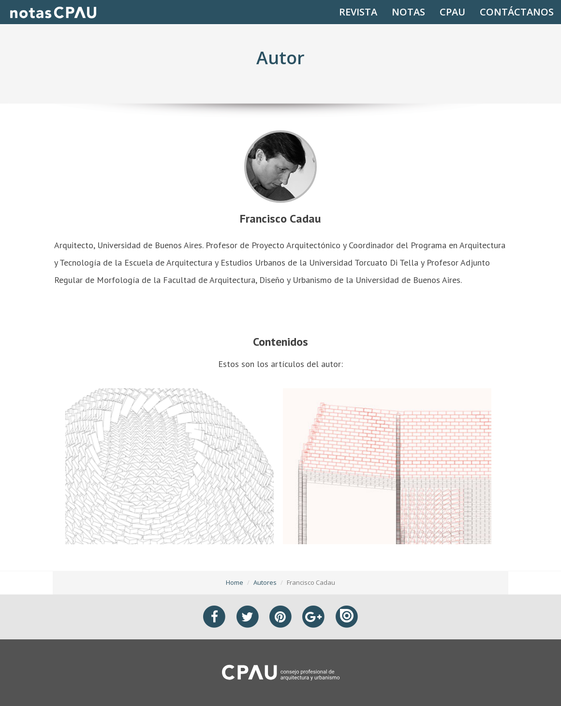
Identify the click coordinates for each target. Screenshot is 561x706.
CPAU (452, 11)
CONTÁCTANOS (517, 11)
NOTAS (408, 11)
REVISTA (358, 11)
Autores (265, 582)
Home (234, 582)
